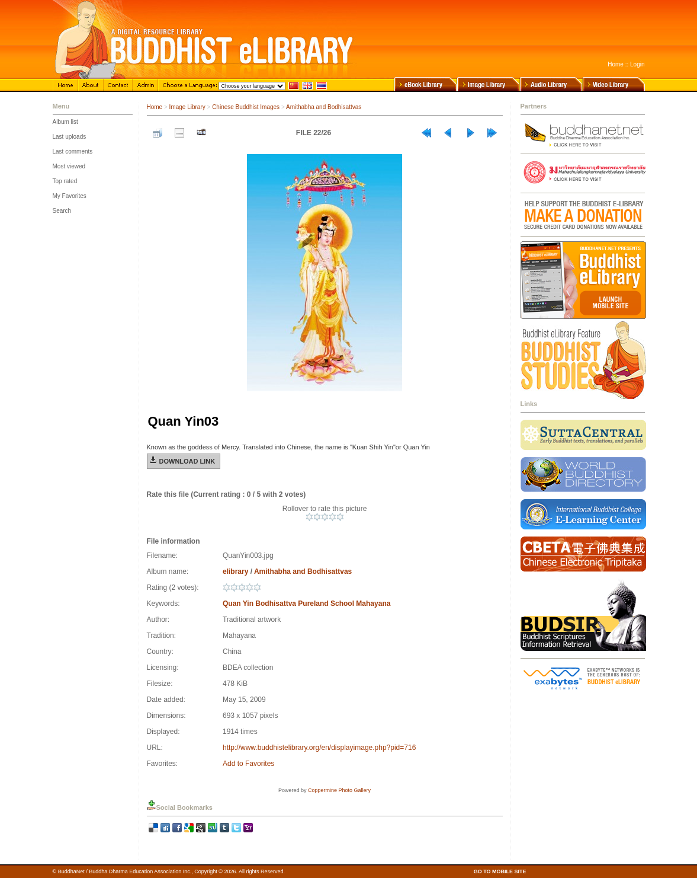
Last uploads (69, 136)
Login (637, 64)
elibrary (235, 571)
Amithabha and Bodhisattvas (323, 107)
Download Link (187, 461)
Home (616, 64)
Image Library (187, 107)
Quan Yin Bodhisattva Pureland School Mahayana (306, 603)
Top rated (65, 181)
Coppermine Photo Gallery (339, 790)
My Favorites (69, 196)
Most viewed (69, 166)
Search (62, 210)
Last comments (73, 151)
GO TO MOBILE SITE (500, 871)
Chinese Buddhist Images (246, 107)
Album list (65, 122)
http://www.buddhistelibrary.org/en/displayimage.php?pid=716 (319, 747)
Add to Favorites (248, 763)
